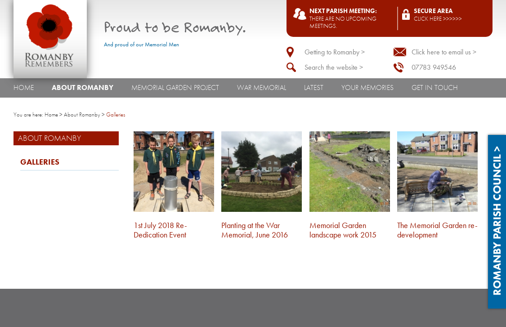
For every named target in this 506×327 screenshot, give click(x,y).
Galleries (39, 162)
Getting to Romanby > (334, 52)
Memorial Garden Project (175, 87)
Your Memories (367, 87)
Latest (313, 87)
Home (23, 87)
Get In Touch (435, 87)
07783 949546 (434, 67)
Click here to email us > (444, 52)
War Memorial (261, 87)
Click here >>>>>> (438, 18)
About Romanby (82, 87)
